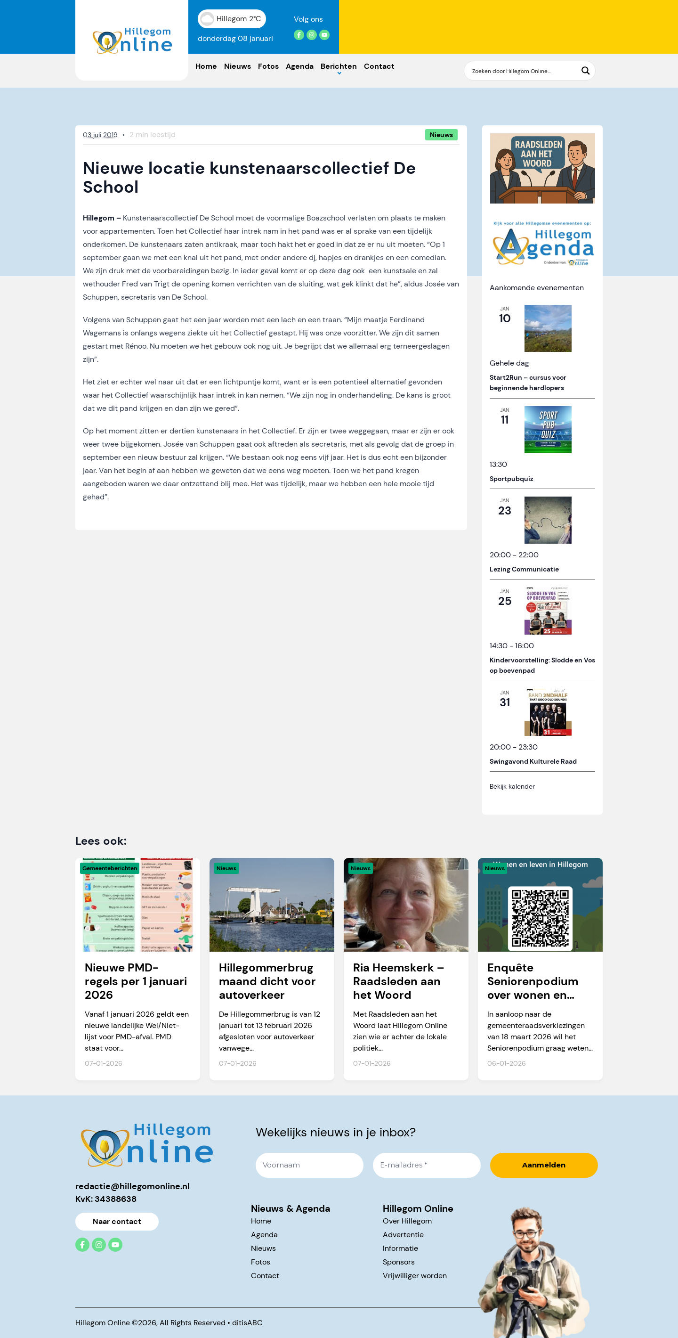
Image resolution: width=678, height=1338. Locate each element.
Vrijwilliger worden (415, 1276)
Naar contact (117, 1221)
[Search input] (523, 71)
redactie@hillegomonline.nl (132, 1186)
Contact (379, 66)
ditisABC (247, 1323)
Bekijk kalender (512, 786)
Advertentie (403, 1235)
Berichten (339, 66)
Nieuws (237, 66)
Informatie (400, 1248)
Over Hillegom (407, 1221)
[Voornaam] (309, 1165)
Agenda (300, 66)
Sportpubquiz (511, 478)
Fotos (268, 66)
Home (206, 66)
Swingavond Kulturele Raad (533, 761)
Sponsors (399, 1262)
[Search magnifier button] (585, 70)
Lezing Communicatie (524, 569)
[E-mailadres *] (427, 1165)
